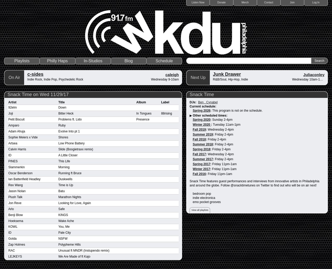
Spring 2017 (201, 164)
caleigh (172, 74)
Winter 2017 (201, 169)
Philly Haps (57, 61)
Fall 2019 (199, 129)
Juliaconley (313, 74)
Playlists (22, 61)
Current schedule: (203, 106)
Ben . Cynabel (208, 102)
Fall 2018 (199, 139)
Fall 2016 (199, 174)
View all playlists (199, 210)
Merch (245, 2)
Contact (268, 2)
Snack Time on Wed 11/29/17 (38, 94)
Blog (129, 61)
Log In (316, 2)
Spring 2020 (201, 120)
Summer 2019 (203, 134)
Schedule (164, 61)
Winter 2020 (202, 124)
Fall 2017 (199, 154)
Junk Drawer (227, 74)
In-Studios (93, 61)
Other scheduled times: (210, 115)
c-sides (35, 74)
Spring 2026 (201, 110)
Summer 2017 (203, 159)
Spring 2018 (201, 149)
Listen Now (198, 2)
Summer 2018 (203, 144)
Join (292, 2)
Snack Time (202, 94)
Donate (221, 2)
